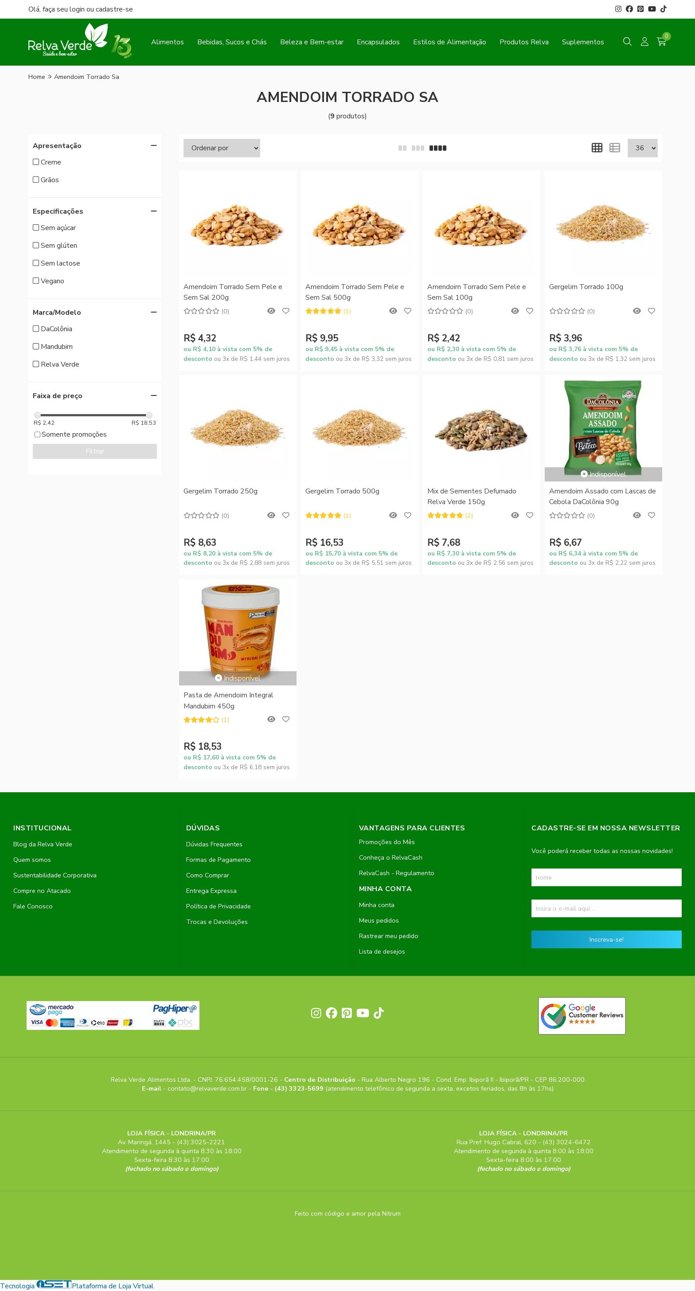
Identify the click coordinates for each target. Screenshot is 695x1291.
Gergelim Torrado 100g (586, 287)
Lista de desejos (382, 951)
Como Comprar (207, 875)
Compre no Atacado (42, 890)
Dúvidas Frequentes (214, 844)
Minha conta (376, 904)
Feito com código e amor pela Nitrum (348, 1213)
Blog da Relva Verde (42, 844)
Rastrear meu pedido (388, 935)
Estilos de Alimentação (449, 42)
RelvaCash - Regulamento (396, 872)
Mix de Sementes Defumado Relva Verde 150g (471, 496)
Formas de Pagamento (218, 859)
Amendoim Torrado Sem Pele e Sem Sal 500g (354, 292)
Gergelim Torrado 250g (221, 491)
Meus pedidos (379, 920)
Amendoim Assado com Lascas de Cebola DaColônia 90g (602, 496)
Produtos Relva (524, 42)
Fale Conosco (33, 906)
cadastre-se (114, 9)
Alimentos (167, 42)
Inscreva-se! (607, 939)
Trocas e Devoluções (217, 921)
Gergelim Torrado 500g (342, 491)
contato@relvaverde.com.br (208, 1088)
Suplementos (583, 42)
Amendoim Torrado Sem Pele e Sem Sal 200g (233, 292)
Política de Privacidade (218, 906)
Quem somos (32, 859)
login (78, 9)
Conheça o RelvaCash (390, 857)
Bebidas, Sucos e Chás (232, 42)
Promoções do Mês (387, 841)
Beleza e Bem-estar (312, 42)
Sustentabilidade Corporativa (55, 875)
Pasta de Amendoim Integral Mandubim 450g (228, 700)
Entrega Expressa (211, 890)
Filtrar (95, 451)
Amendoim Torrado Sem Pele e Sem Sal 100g (476, 292)
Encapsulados (378, 42)
